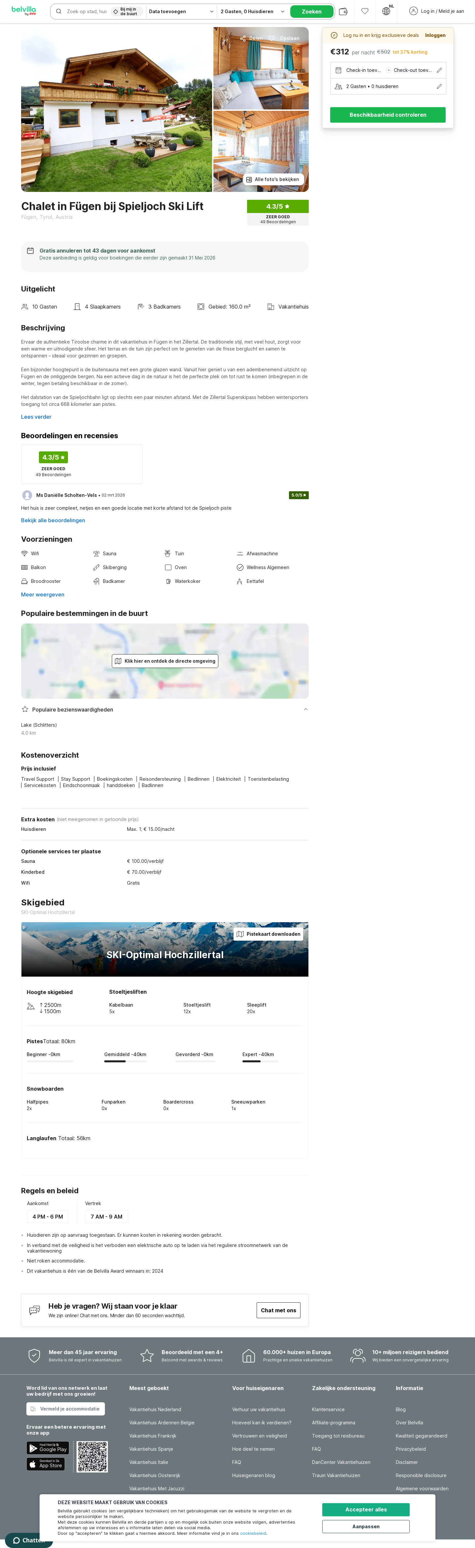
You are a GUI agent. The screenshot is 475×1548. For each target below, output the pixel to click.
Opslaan (284, 38)
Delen (251, 38)
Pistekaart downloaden (268, 934)
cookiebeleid (253, 1533)
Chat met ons (278, 1310)
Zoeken (312, 11)
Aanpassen (369, 1526)
